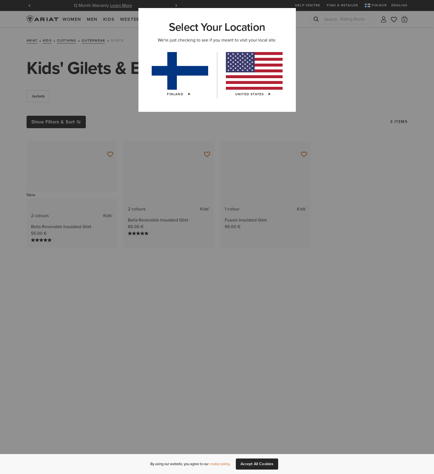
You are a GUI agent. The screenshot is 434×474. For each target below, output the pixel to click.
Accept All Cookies (257, 464)
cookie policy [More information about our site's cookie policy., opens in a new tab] (219, 464)
